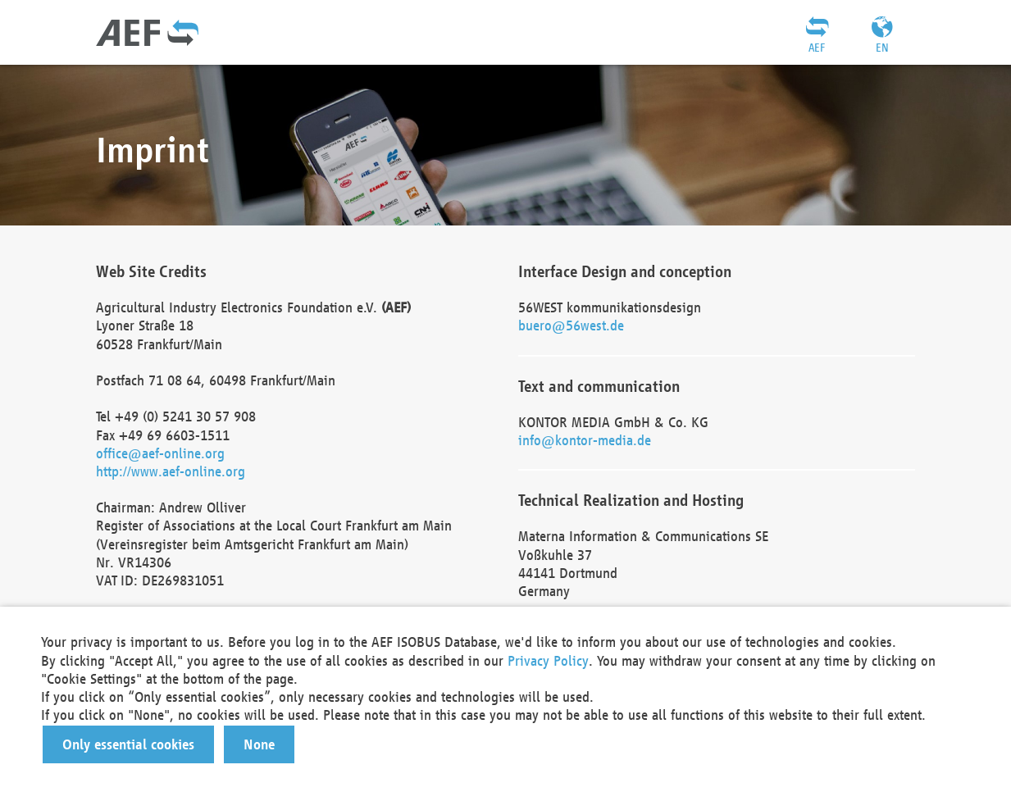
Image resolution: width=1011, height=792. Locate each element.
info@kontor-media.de (584, 439)
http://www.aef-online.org (170, 471)
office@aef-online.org (160, 453)
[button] (128, 744)
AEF (816, 47)
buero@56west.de (571, 325)
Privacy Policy (548, 660)
